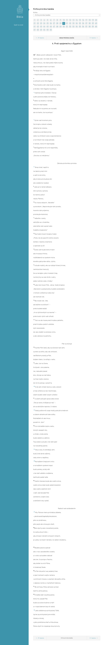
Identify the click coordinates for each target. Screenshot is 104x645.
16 (83, 20)
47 (54, 27)
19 (93, 20)
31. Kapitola (93, 38)
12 (70, 20)
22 (38, 23)
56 (83, 27)
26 (51, 23)
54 (77, 27)
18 (90, 20)
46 (51, 27)
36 (83, 23)
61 (35, 30)
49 (60, 27)
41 (35, 27)
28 (57, 23)
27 (54, 23)
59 (93, 27)
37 (86, 23)
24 (44, 23)
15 (80, 20)
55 (80, 27)
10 (64, 20)
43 (41, 27)
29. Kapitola (41, 38)
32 (70, 23)
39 (93, 23)
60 (96, 27)
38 (90, 23)
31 (67, 23)
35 (80, 23)
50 (64, 27)
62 (38, 30)
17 (86, 20)
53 (73, 27)
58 (90, 27)
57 (86, 27)
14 (77, 20)
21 (35, 23)
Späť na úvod (18, 25)
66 (51, 30)
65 (47, 30)
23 (41, 23)
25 (47, 23)
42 (38, 27)
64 (44, 30)
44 (44, 27)
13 (73, 20)
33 (73, 23)
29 (60, 23)
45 (47, 27)
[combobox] (66, 15)
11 (67, 20)
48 (57, 27)
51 (67, 27)
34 (77, 23)
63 (41, 30)
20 (96, 20)
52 (70, 27)
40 (96, 23)
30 (64, 23)
